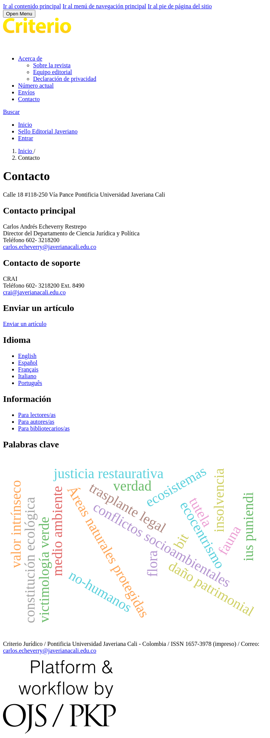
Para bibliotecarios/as (44, 428)
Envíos (26, 92)
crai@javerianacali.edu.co (34, 292)
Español (28, 362)
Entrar (25, 138)
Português (30, 383)
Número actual (36, 85)
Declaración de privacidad (64, 79)
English (27, 356)
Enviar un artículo (25, 324)
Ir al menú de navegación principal (104, 6)
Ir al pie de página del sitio (180, 6)
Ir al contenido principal (32, 6)
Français (28, 369)
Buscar (11, 112)
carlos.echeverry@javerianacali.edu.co (49, 247)
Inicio (25, 124)
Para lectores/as (37, 415)
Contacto (29, 99)
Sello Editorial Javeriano (47, 131)
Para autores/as (36, 421)
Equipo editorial (52, 72)
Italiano (27, 376)
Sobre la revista (52, 65)
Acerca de (30, 58)
